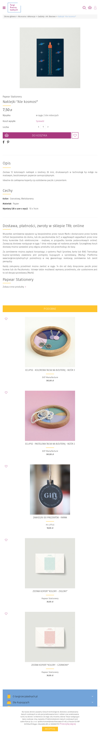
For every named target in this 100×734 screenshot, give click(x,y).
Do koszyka (39, 135)
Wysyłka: (7, 115)
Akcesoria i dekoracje (26, 16)
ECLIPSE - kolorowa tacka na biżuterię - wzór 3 (50, 370)
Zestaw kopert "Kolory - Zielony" (50, 591)
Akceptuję (50, 729)
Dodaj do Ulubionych (75, 135)
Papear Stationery (12, 96)
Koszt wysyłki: (9, 121)
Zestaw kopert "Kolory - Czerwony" (50, 665)
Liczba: (6, 127)
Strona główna (10, 16)
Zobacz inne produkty (14, 287)
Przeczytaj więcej (68, 724)
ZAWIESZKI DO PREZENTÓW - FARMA (50, 517)
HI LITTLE (50, 525)
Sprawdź (40, 121)
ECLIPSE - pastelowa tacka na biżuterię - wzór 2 (50, 444)
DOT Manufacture (50, 377)
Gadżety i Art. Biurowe (47, 16)
